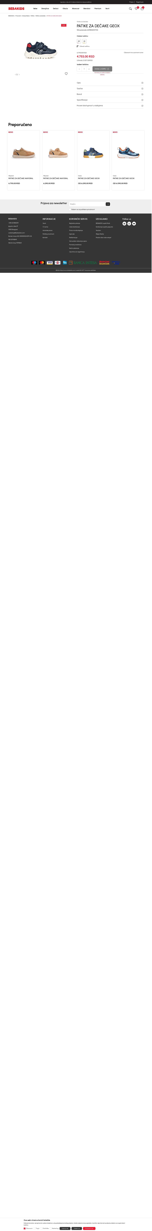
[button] (142, 8)
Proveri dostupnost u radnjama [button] (110, 105)
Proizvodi (18, 16)
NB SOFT (81, 270)
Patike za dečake (40, 16)
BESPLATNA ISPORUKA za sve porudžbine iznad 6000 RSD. (75, 2)
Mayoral (11, 176)
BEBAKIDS (11, 16)
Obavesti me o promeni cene (133, 52)
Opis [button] (110, 83)
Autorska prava (47, 230)
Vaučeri (98, 230)
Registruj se (139, 2)
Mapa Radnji (100, 234)
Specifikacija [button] (110, 100)
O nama (45, 227)
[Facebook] (124, 223)
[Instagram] (129, 223)
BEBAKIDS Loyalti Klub (103, 223)
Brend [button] (110, 94)
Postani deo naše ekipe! (103, 237)
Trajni (37, 1228)
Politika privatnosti (48, 234)
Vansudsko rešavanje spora (78, 241)
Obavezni (29, 1228)
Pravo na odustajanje (76, 230)
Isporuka (72, 234)
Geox (80, 176)
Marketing (55, 1228)
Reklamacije (73, 237)
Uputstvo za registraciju (77, 252)
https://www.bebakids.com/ (67, 270)
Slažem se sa (83, 209)
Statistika (46, 1228)
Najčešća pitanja (74, 223)
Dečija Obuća (25, 16)
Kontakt (45, 237)
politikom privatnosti (87, 209)
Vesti (44, 223)
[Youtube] (134, 223)
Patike (32, 16)
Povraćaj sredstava (75, 245)
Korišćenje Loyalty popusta (104, 227)
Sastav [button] (110, 88)
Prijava (131, 2)
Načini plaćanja (74, 248)
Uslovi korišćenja (74, 227)
